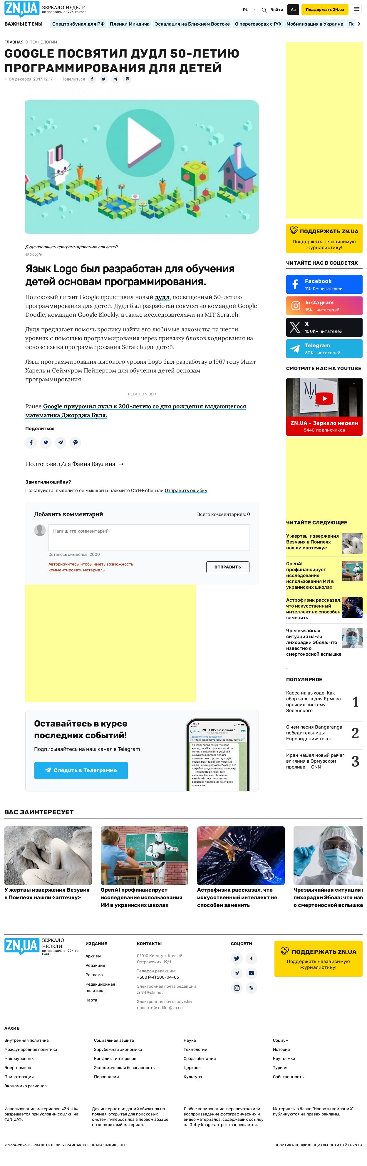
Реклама (94, 974)
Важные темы (23, 24)
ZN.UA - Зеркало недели (324, 423)
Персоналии (106, 1076)
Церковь (192, 1067)
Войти (276, 9)
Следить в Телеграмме (81, 770)
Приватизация (19, 1076)
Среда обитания (200, 1058)
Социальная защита (114, 1040)
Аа (293, 9)
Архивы (93, 956)
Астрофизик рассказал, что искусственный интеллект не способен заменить (237, 897)
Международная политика (30, 1049)
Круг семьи (284, 1058)
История (281, 1049)
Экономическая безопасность (124, 1067)
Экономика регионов (25, 1085)
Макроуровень (18, 1058)
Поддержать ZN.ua (325, 9)
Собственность (288, 1076)
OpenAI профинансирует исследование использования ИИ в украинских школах (141, 897)
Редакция (95, 965)
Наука (190, 1040)
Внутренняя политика (26, 1040)
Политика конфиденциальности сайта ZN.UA (318, 1145)
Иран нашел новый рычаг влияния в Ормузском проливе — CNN (315, 761)
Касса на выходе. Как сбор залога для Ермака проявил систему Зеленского (313, 701)
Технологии (195, 1049)
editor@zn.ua (170, 1007)
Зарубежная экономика (118, 1049)
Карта (91, 1000)
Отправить (227, 567)
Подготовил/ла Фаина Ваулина (70, 463)
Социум (281, 1040)
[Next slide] (358, 24)
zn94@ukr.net (150, 992)
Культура (193, 1076)
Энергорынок (17, 1067)
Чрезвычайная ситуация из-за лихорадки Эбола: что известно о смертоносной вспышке (313, 642)
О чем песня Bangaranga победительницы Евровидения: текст (314, 732)
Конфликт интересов (115, 1058)
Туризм (280, 1067)
